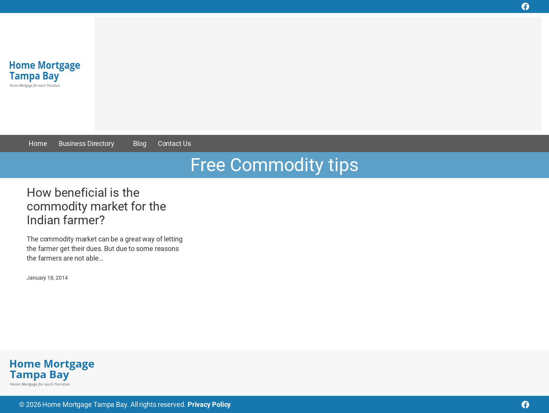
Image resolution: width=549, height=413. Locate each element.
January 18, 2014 (47, 278)
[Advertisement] (318, 77)
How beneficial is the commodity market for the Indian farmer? (96, 206)
